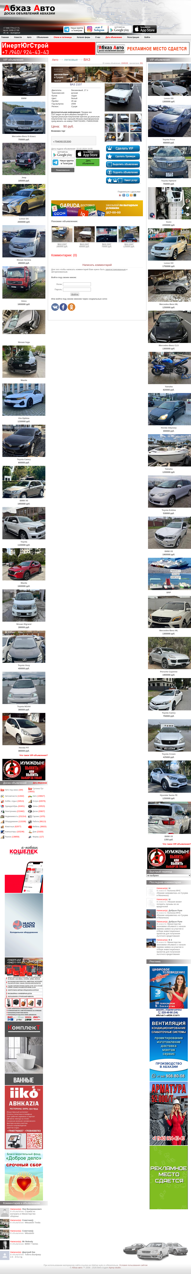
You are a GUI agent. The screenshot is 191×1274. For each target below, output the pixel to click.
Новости (18, 37)
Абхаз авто (77, 1267)
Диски (39, 811)
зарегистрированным (115, 269)
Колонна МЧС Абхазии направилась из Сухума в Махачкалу (172, 893)
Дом (38, 832)
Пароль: (58, 289)
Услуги (39, 801)
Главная (5, 37)
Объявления (42, 37)
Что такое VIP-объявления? (33, 755)
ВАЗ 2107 (62, 235)
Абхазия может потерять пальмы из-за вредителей (169, 904)
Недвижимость (15, 816)
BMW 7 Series (31, 1244)
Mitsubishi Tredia (32, 1222)
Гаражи (39, 816)
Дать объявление (114, 37)
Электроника (15, 811)
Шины (39, 806)
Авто (29, 37)
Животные (13, 826)
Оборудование (15, 821)
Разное (12, 837)
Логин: (59, 284)
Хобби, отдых (14, 801)
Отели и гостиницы (63, 37)
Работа (39, 821)
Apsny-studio (114, 1267)
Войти (147, 37)
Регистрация (133, 37)
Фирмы (38, 837)
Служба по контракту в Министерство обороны (22, 1213)
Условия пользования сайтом (133, 1265)
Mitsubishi (29, 1233)
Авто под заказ (14, 790)
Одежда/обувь (15, 806)
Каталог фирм (83, 37)
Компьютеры (14, 832)
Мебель (40, 826)
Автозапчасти (14, 796)
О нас (97, 37)
